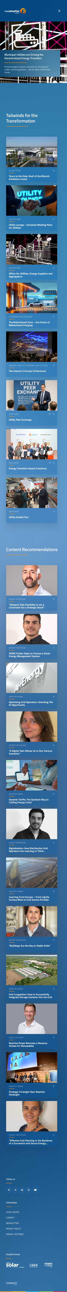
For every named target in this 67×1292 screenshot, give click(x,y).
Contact (10, 1217)
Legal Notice (12, 1212)
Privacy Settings (15, 1234)
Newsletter (12, 1223)
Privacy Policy (13, 1228)
